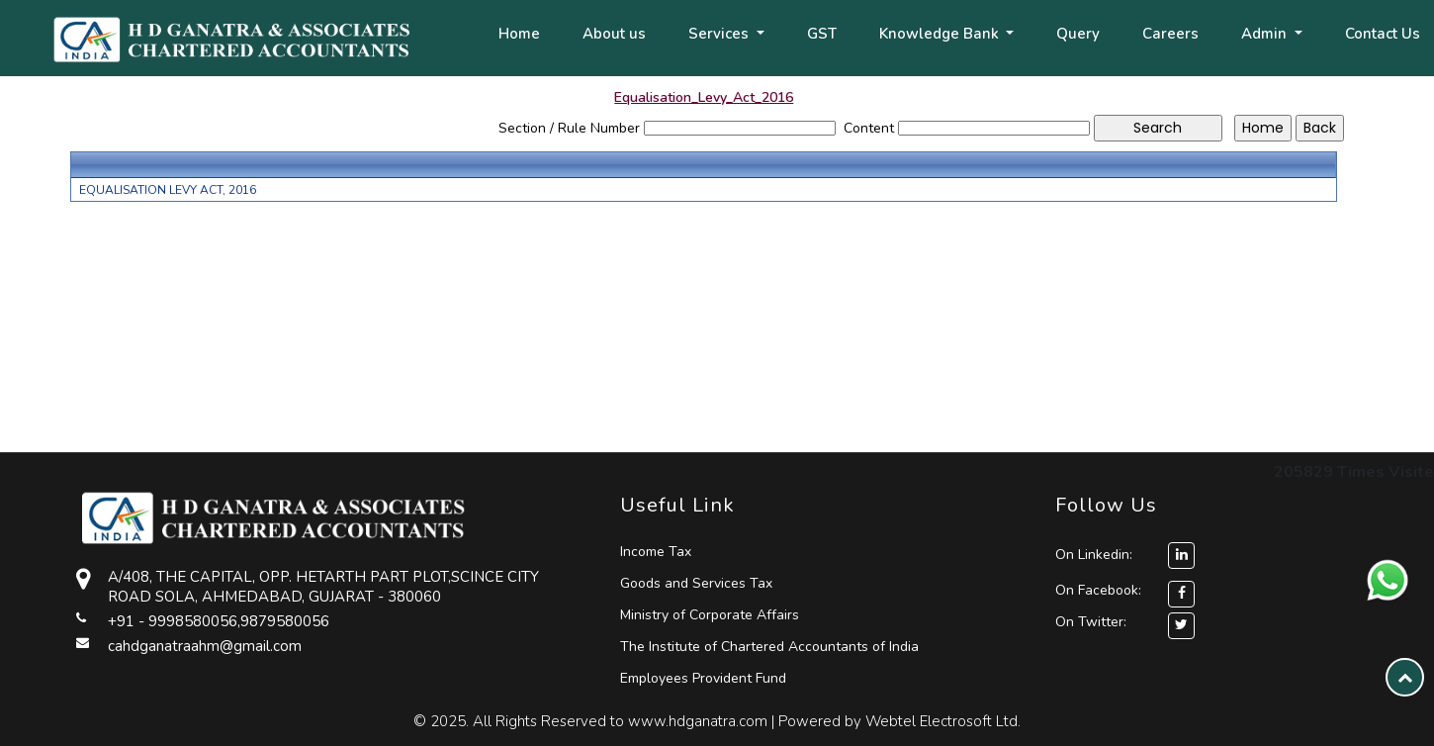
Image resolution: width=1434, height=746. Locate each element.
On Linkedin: (1125, 554)
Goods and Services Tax (696, 583)
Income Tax (655, 551)
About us (614, 34)
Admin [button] (1266, 34)
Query (1078, 34)
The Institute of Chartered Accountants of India (769, 646)
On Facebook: (1098, 590)
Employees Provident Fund (703, 678)
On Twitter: (1090, 621)
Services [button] (720, 34)
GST (822, 34)
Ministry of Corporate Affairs (709, 615)
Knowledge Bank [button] (941, 34)
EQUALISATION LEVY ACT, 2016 (167, 190)
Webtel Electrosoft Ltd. (943, 721)
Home (519, 34)
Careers (1170, 34)
